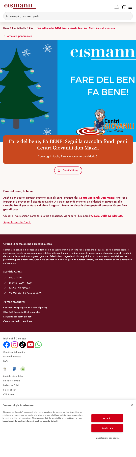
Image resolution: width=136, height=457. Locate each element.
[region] (68, 428)
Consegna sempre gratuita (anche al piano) (25, 307)
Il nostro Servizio (11, 380)
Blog (31, 27)
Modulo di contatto (13, 376)
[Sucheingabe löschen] (128, 16)
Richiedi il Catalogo (14, 338)
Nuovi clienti (9, 389)
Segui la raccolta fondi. (17, 222)
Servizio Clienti (12, 271)
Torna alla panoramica (17, 36)
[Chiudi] (132, 405)
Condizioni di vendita (14, 352)
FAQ (5, 361)
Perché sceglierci (14, 301)
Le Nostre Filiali (11, 385)
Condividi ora (68, 170)
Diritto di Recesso (12, 356)
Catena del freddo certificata (17, 321)
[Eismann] (20, 7)
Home (6, 27)
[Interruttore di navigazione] (129, 7)
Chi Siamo (8, 394)
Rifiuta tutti (107, 428)
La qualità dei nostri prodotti (17, 316)
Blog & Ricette (19, 27)
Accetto (107, 418)
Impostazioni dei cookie (13, 420)
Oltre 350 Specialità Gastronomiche (21, 312)
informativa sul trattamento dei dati (41, 420)
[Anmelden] (116, 7)
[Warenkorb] (123, 7)
